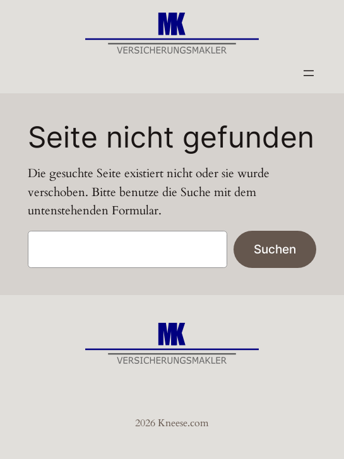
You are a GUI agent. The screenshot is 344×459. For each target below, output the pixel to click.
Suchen (275, 249)
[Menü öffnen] (308, 73)
